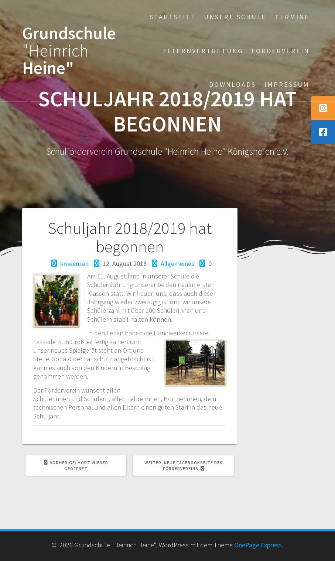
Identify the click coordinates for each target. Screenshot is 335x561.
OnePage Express (258, 545)
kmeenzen (74, 263)
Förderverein (281, 51)
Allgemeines (177, 263)
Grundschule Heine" (69, 50)
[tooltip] (323, 108)
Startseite (173, 17)
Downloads (232, 84)
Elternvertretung (203, 51)
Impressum (287, 84)
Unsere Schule (235, 17)
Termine (292, 17)
